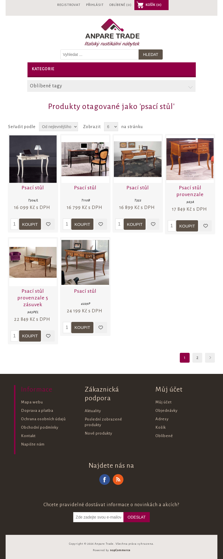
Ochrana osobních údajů (43, 419)
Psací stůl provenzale (190, 191)
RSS (118, 479)
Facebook (104, 479)
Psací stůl (33, 187)
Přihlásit (95, 5)
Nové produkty (98, 433)
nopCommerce (120, 550)
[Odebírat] (98, 517)
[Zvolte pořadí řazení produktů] (58, 126)
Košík (160, 427)
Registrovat (69, 5)
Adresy (162, 419)
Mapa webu (32, 402)
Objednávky (166, 410)
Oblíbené (164, 436)
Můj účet (163, 402)
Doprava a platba (37, 410)
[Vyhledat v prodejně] (99, 54)
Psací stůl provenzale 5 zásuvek (32, 297)
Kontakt (28, 436)
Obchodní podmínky (39, 427)
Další (210, 358)
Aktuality (93, 411)
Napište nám (33, 444)
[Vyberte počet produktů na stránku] (111, 126)
